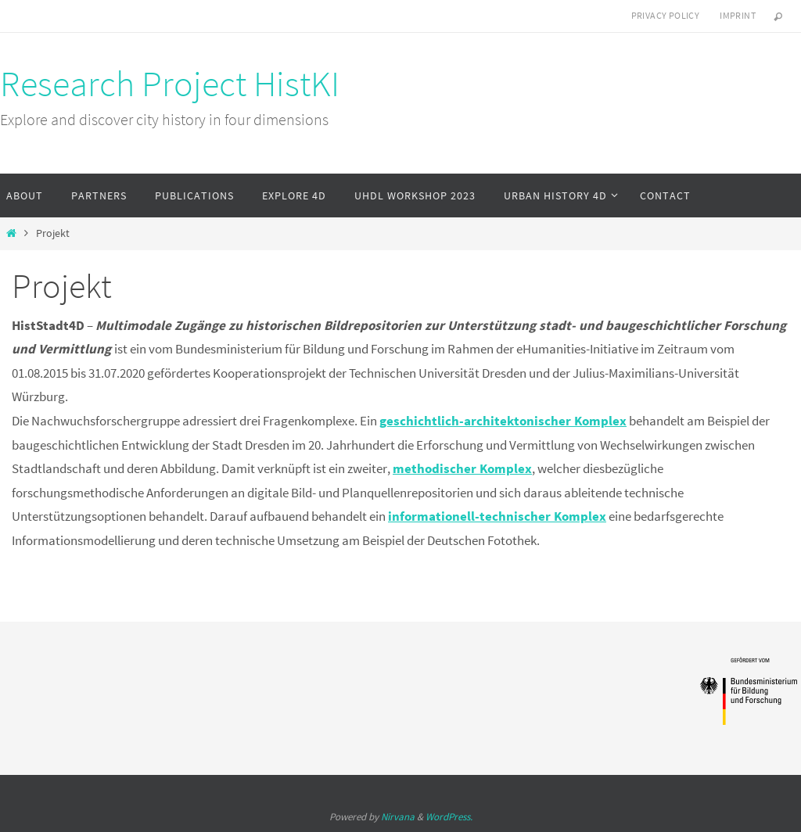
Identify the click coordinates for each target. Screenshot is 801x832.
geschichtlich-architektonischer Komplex (503, 420)
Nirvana (398, 816)
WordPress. (449, 816)
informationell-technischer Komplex (497, 516)
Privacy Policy (665, 15)
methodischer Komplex (462, 468)
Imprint (738, 15)
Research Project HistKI (169, 83)
